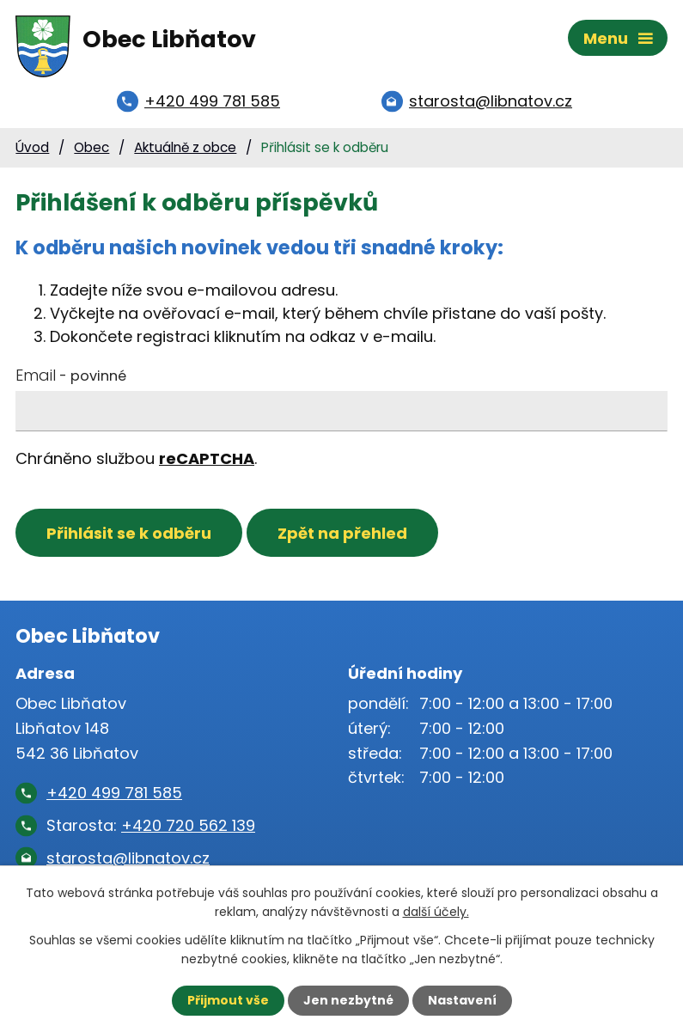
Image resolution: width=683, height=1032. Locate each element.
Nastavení (462, 1000)
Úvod (32, 147)
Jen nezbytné (348, 1000)
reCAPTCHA (206, 458)
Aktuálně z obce (185, 147)
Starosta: (150, 825)
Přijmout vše (228, 1000)
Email (70, 375)
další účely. (436, 911)
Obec (91, 147)
